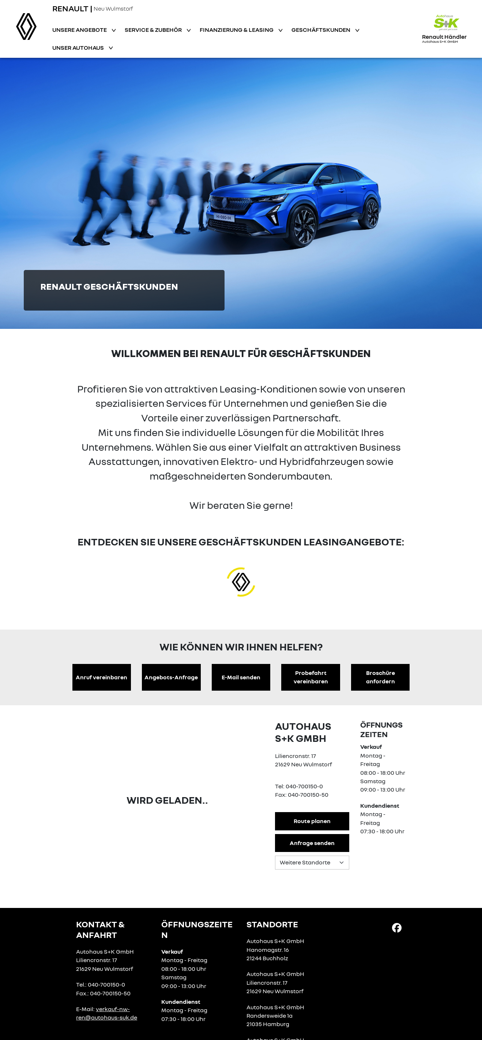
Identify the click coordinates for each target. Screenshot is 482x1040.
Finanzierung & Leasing (237, 29)
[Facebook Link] (397, 927)
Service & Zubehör (154, 29)
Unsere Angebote (80, 29)
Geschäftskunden (321, 29)
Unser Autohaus (78, 47)
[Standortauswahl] (312, 863)
